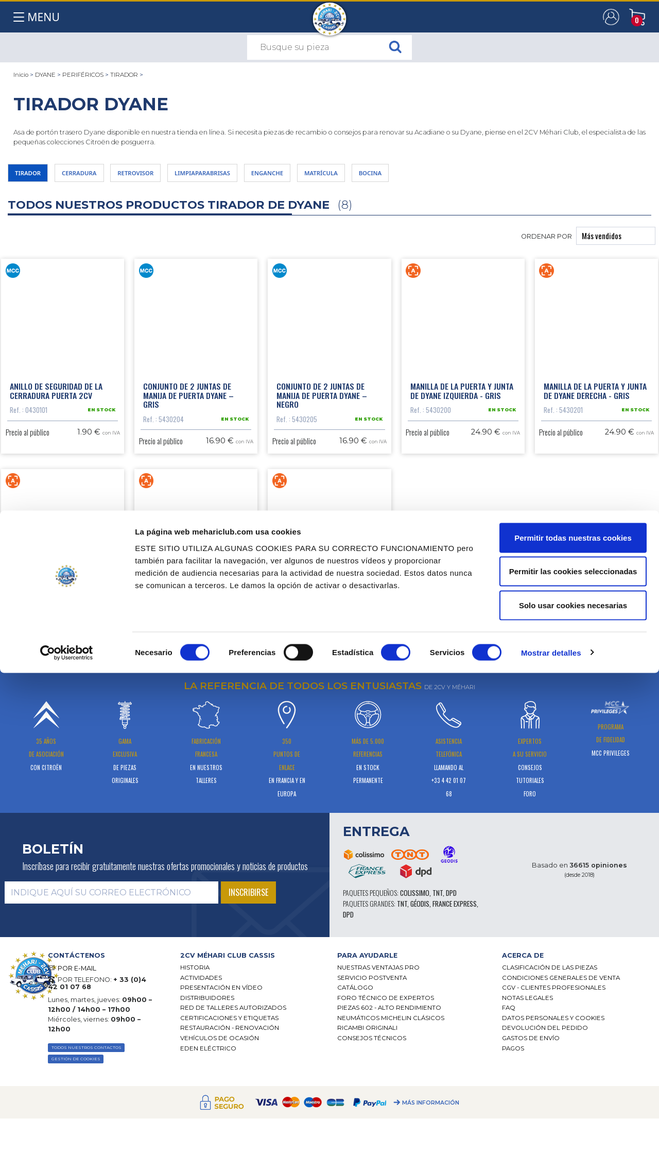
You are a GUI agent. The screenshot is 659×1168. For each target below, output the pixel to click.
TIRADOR (124, 74)
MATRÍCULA (405, 176)
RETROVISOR (170, 176)
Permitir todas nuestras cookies (573, 1032)
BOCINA (467, 176)
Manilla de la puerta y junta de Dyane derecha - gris (595, 401)
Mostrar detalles (551, 1147)
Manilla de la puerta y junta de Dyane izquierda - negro (61, 659)
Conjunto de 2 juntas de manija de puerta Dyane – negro (321, 405)
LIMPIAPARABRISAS (255, 176)
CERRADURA (98, 176)
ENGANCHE (338, 176)
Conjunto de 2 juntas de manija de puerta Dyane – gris (188, 405)
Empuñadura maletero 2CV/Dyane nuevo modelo (321, 659)
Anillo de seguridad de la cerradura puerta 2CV (56, 401)
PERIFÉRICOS (82, 74)
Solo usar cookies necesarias (573, 1100)
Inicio (20, 74)
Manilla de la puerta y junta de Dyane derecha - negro (194, 659)
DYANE (45, 74)
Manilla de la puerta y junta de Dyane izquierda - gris (461, 401)
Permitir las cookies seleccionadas (573, 1066)
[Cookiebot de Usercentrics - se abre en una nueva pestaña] (67, 1148)
